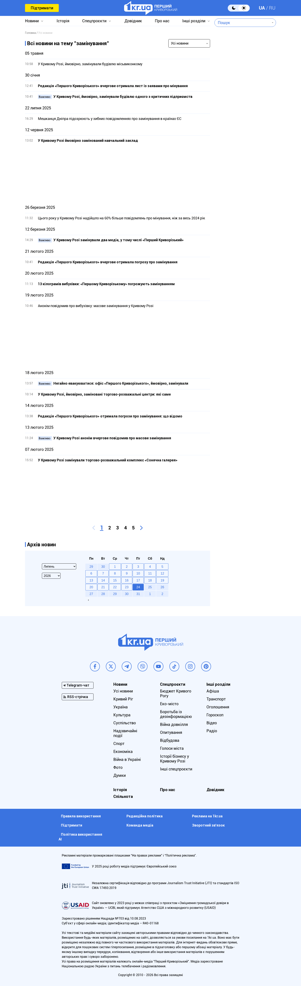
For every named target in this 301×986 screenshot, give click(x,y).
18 (150, 580)
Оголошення (217, 707)
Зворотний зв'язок (208, 825)
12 (162, 573)
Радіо (211, 730)
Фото (118, 767)
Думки (119, 775)
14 (103, 580)
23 (126, 587)
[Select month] (59, 566)
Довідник (133, 20)
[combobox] (242, 23)
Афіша (212, 691)
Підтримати (42, 8)
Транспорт (216, 699)
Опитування (171, 732)
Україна (120, 707)
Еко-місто (169, 703)
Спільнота (123, 796)
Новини (32, 20)
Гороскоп (214, 715)
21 (103, 587)
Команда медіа (139, 825)
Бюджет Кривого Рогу (175, 693)
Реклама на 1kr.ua (207, 816)
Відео (211, 723)
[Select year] (51, 576)
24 (138, 587)
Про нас (162, 20)
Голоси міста (172, 748)
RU (272, 8)
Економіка (123, 751)
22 (115, 587)
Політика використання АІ (80, 836)
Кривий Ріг (123, 699)
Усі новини (123, 691)
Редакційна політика (144, 816)
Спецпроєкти (94, 20)
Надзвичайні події (125, 733)
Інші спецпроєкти (176, 769)
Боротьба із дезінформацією (176, 714)
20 (91, 587)
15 (115, 580)
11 (150, 573)
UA (262, 8)
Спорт (118, 743)
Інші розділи (193, 20)
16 (126, 580)
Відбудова (169, 740)
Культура (121, 715)
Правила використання (81, 816)
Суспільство (124, 723)
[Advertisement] (117, 174)
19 (162, 580)
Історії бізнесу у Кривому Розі (174, 758)
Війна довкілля (174, 724)
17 (138, 580)
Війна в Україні (127, 759)
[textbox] (242, 23)
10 (138, 573)
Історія (63, 20)
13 (91, 580)
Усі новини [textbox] (179, 43)
